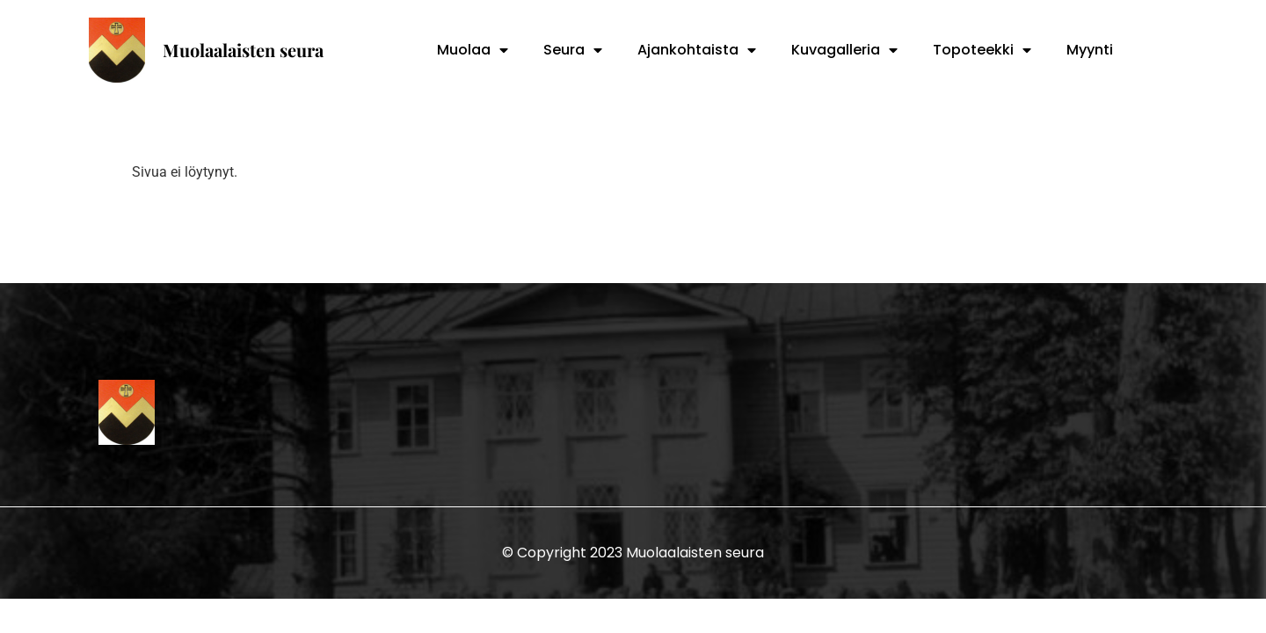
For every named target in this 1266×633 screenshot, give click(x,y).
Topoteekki (982, 50)
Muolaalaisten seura (243, 50)
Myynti (1089, 50)
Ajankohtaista (696, 50)
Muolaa (472, 50)
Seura (572, 50)
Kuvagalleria (844, 50)
